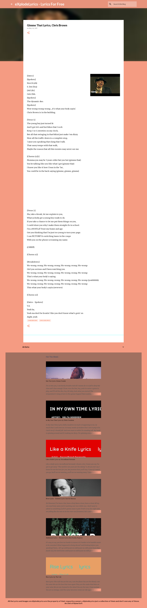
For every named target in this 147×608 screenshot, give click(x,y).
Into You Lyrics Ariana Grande (56, 381)
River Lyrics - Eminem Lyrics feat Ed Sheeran (61, 498)
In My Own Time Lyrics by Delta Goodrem (60, 420)
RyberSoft (78, 603)
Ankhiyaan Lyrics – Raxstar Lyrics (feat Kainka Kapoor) (64, 538)
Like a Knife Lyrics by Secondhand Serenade (60, 459)
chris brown (32, 320)
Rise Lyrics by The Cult (53, 577)
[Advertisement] (73, 54)
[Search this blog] (125, 4)
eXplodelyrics (45, 320)
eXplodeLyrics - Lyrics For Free (39, 4)
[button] (28, 32)
